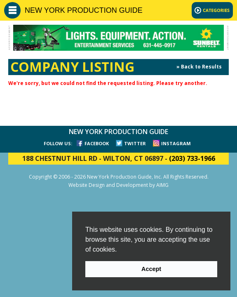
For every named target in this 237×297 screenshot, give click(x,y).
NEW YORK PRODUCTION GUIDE (84, 10)
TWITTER (135, 143)
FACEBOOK (96, 143)
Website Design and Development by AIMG (118, 185)
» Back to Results (199, 66)
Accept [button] (151, 269)
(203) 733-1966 (192, 158)
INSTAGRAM (176, 143)
